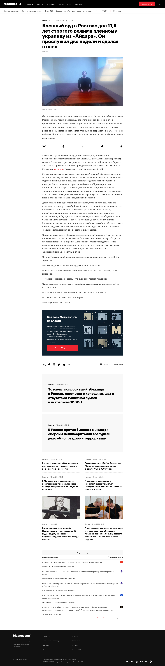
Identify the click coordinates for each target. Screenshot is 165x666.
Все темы (117, 11)
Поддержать (147, 4)
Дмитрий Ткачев (71, 21)
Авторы (46, 645)
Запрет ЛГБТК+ (102, 10)
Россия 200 (76, 649)
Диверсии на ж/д (63, 10)
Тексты (61, 4)
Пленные (45, 51)
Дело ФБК (49, 10)
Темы (45, 649)
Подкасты (78, 4)
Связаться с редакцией (111, 364)
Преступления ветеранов (32, 10)
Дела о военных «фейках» (82, 10)
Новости (29, 4)
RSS (75, 636)
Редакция (46, 636)
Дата (68, 4)
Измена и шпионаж (11, 10)
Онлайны (51, 4)
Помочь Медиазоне (62, 348)
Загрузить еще (82, 553)
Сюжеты (40, 4)
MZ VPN (75, 645)
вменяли (58, 169)
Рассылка (76, 640)
